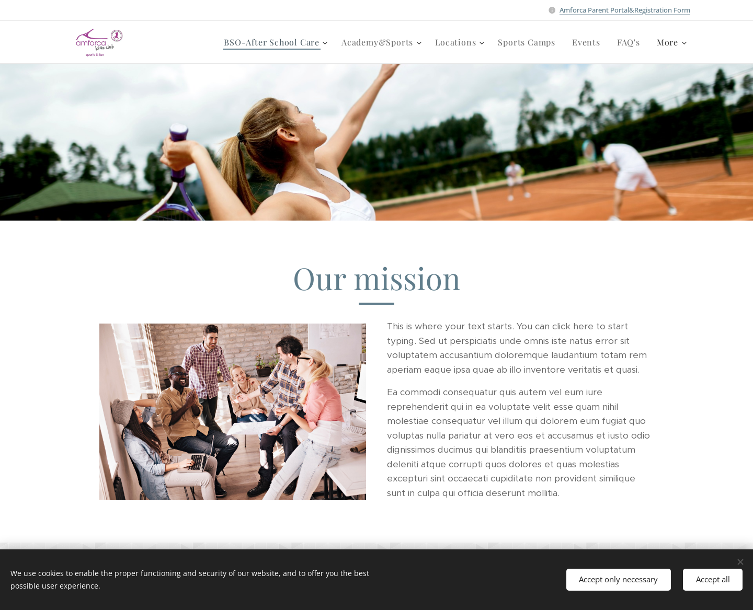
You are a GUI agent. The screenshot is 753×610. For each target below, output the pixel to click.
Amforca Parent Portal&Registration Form (625, 10)
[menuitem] (208, 42)
